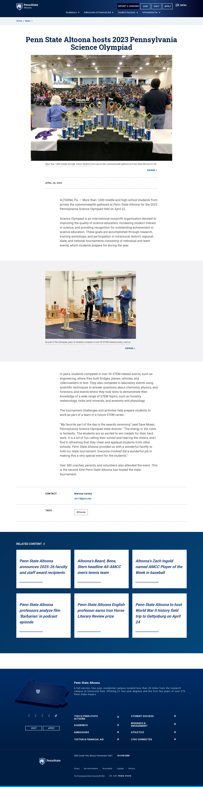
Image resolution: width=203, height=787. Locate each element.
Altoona (81, 512)
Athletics (137, 732)
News (27, 21)
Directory (131, 768)
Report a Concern (128, 6)
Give (145, 6)
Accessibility (107, 768)
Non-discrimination (91, 768)
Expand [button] (151, 170)
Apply (167, 6)
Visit (156, 6)
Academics (71, 12)
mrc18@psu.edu (82, 498)
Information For (150, 12)
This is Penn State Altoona (86, 717)
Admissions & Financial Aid (97, 12)
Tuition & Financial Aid (89, 739)
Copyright (120, 768)
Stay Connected (141, 739)
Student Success (126, 12)
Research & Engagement (139, 724)
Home (19, 21)
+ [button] (118, 717)
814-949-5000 (123, 755)
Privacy (76, 768)
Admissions (81, 732)
